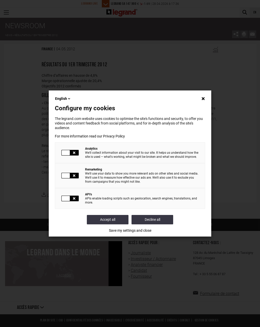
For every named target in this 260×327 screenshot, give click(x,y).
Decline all (152, 219)
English (63, 99)
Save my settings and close (130, 230)
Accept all (107, 219)
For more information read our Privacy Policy (90, 136)
